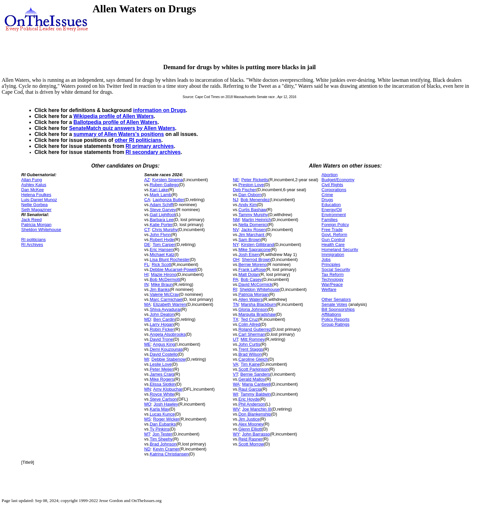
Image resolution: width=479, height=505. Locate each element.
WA (236, 384)
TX (236, 319)
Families (330, 219)
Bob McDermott (165, 279)
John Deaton (162, 314)
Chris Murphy (165, 229)
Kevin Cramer (166, 448)
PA (235, 279)
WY (236, 434)
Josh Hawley (166, 404)
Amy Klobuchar (167, 389)
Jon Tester (162, 434)
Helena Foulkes (36, 194)
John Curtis (249, 344)
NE (236, 179)
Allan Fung (31, 179)
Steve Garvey (163, 209)
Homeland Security (340, 249)
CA (147, 199)
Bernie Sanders (255, 374)
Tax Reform (333, 274)
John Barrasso (256, 434)
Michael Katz (162, 254)
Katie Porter (161, 224)
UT (235, 339)
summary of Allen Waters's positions (119, 134)
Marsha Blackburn (258, 304)
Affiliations (331, 314)
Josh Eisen (249, 254)
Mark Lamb (160, 194)
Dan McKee (32, 189)
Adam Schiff (161, 204)
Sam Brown (250, 239)
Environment (334, 214)
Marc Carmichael (166, 299)
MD (147, 319)
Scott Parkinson (254, 369)
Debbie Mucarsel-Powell (173, 269)
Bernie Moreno (253, 264)
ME (147, 344)
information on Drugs (159, 110)
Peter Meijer (161, 369)
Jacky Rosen (253, 229)
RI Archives (32, 244)
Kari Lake (159, 189)
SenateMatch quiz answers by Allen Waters (122, 128)
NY (236, 244)
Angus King (164, 344)
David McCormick (255, 284)
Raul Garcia (250, 389)
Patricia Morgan (36, 224)
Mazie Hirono (164, 274)
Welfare (329, 289)
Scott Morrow (251, 444)
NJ (235, 199)
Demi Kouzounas (166, 349)
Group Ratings (336, 324)
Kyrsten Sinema (167, 179)
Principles (331, 264)
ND (147, 448)
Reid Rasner (250, 439)
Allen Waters (251, 299)
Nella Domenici (253, 224)
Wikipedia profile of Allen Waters (114, 116)
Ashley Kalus (33, 184)
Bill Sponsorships (338, 309)
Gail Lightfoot (162, 214)
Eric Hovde (249, 399)
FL (146, 264)
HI (146, 274)
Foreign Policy (335, 224)
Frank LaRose (252, 269)
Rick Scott (161, 264)
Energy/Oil (332, 209)
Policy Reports (336, 319)
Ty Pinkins (159, 429)
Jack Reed (31, 219)
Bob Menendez (254, 199)
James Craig (162, 374)
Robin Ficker (162, 329)
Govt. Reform (334, 234)
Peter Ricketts (254, 179)
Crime (327, 194)
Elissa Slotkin (162, 384)
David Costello (164, 354)
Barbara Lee (162, 219)
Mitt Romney (252, 339)
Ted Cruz (249, 319)
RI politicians (33, 239)
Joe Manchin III (256, 409)
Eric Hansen (161, 249)
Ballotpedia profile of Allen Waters (116, 122)
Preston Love (251, 184)
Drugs (327, 199)
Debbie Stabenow (168, 359)
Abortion (330, 174)
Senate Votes (334, 304)
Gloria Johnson (253, 309)
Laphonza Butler (168, 199)
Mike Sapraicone (255, 249)
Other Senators (336, 299)
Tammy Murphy (253, 214)
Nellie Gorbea (34, 204)
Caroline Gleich (253, 359)
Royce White (162, 394)
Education (331, 204)
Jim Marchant (252, 234)
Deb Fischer (244, 189)
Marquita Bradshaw (257, 314)
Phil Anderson (252, 404)
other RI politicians (138, 140)
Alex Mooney (251, 424)
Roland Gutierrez (255, 329)
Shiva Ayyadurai (165, 309)
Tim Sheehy (161, 439)
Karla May (159, 409)
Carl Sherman (252, 334)
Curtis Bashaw (252, 209)
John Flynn (160, 234)
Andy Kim (248, 204)
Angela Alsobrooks (168, 334)
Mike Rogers (162, 379)
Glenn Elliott (250, 429)
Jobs (326, 259)
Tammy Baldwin (255, 394)
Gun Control (333, 239)
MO (147, 404)
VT (235, 374)
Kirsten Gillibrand (257, 244)
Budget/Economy (338, 179)
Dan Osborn (250, 194)
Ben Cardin (164, 319)
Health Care (333, 244)
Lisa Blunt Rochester (170, 259)
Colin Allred (249, 324)
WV (236, 409)
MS (147, 419)
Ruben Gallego (164, 184)
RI (235, 289)
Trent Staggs (251, 349)
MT (147, 434)
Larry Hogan (162, 324)
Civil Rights (332, 184)
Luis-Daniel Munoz (39, 199)
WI (235, 394)
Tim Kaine (250, 364)
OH (236, 259)
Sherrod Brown (256, 259)
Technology (333, 279)
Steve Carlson (163, 399)
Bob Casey (251, 279)
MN (147, 389)
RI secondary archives (153, 152)
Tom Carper (164, 244)
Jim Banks (160, 289)
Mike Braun (162, 284)
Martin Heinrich (256, 219)
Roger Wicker (166, 419)
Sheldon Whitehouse (41, 229)
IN (146, 284)
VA (235, 364)
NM (236, 219)
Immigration (333, 254)
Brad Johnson (163, 444)
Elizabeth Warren (169, 304)
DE (147, 244)
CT (147, 229)
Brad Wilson (250, 354)
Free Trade (332, 229)
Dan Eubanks (163, 424)
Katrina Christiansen (169, 453)
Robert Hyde (162, 239)
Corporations (334, 189)
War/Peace (332, 284)
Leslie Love (161, 364)
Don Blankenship (255, 414)
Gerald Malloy (252, 379)
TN (236, 304)
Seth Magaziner (36, 209)
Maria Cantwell (256, 384)
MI (146, 359)
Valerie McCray (164, 294)
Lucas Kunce (162, 414)
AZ (147, 179)
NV (236, 229)
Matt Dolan (249, 274)
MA (147, 304)
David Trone (161, 339)
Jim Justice (249, 419)
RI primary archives (150, 146)
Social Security (336, 269)
